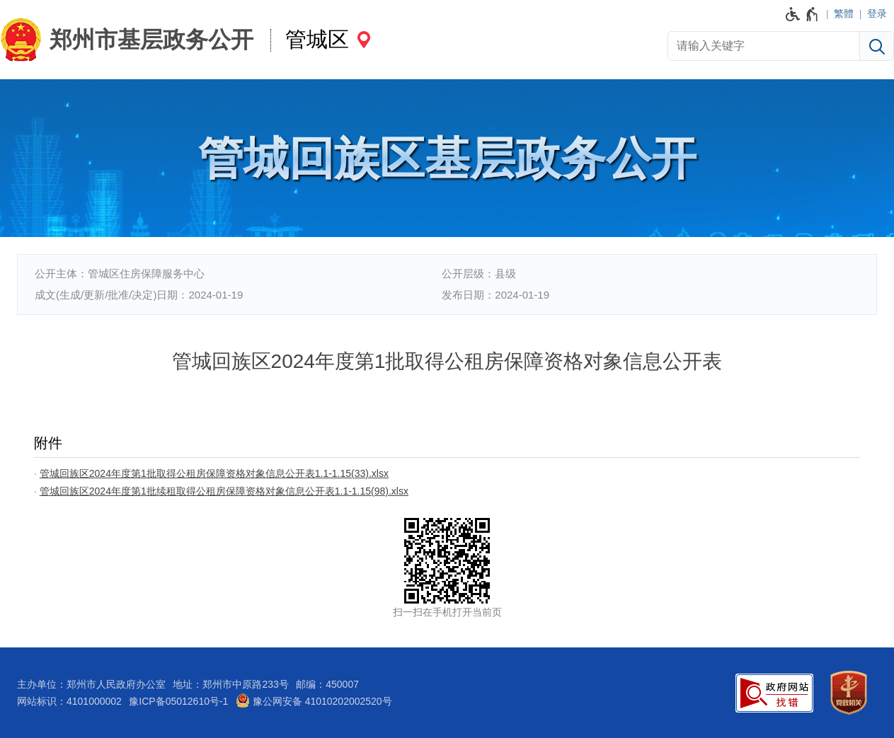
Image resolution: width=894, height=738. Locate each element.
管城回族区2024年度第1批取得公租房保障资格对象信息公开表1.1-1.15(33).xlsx (214, 473)
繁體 (844, 13)
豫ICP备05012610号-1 (178, 701)
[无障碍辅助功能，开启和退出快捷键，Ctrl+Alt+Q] (802, 14)
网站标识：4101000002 (69, 701)
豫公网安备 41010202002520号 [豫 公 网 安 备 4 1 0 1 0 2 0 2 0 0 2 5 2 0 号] (314, 700)
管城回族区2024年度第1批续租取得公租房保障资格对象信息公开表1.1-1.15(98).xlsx (224, 491)
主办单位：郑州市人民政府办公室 (91, 684)
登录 (877, 13)
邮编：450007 (327, 684)
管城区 (317, 39)
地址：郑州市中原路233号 (230, 684)
